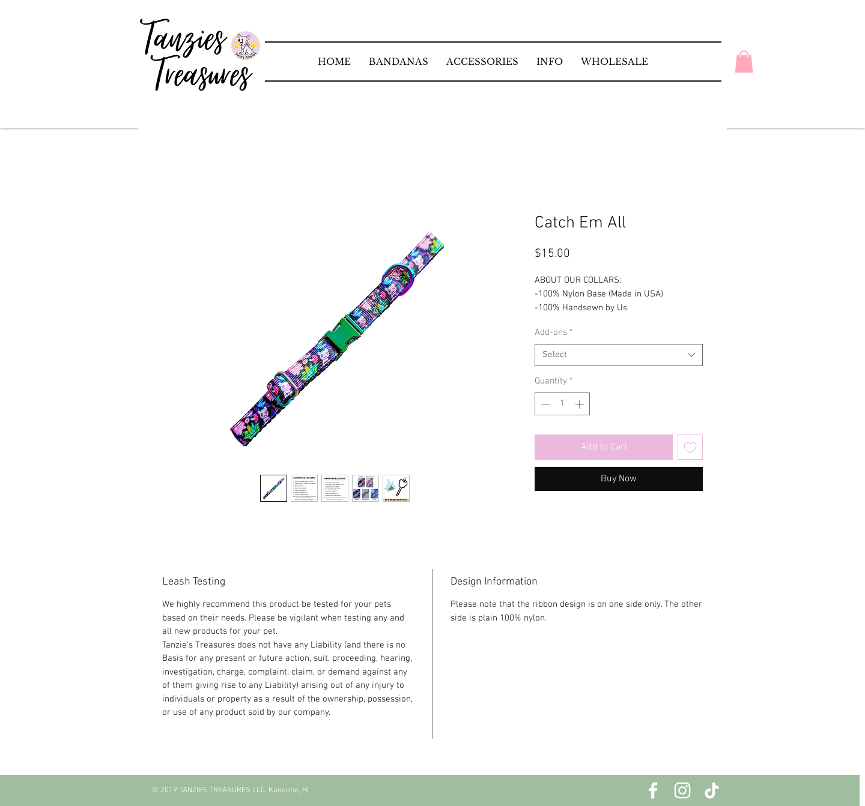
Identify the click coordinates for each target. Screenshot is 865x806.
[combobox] (619, 355)
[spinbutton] (562, 404)
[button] (398, 61)
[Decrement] (544, 404)
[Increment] (580, 404)
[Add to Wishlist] (690, 447)
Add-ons (553, 332)
